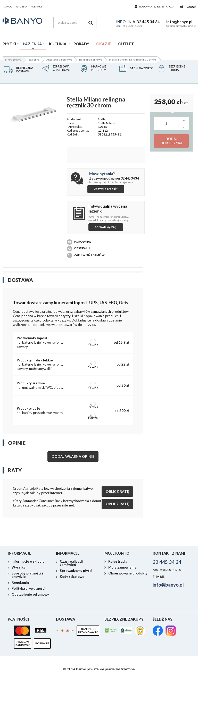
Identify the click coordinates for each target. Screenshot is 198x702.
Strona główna (13, 59)
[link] (158, 661)
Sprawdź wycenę (105, 227)
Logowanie (147, 6)
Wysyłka (18, 598)
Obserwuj (78, 248)
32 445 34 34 (148, 21)
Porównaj (79, 242)
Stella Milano (106, 123)
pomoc (7, 6)
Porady (81, 43)
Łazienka (32, 43)
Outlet (126, 43)
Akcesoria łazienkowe (59, 59)
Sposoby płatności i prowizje (27, 605)
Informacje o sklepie (28, 592)
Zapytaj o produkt (106, 188)
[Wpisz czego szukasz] (74, 22)
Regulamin (20, 613)
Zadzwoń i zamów (86, 255)
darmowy (28, 559)
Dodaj (171, 141)
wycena (21, 6)
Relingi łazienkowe (90, 59)
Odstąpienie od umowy (30, 625)
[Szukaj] (90, 22)
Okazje (103, 43)
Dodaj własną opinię (73, 456)
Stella (101, 119)
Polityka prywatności (28, 619)
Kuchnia (58, 43)
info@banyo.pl (179, 21)
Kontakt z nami (169, 584)
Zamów (184, 560)
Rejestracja (165, 6)
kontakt (36, 6)
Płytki (9, 43)
